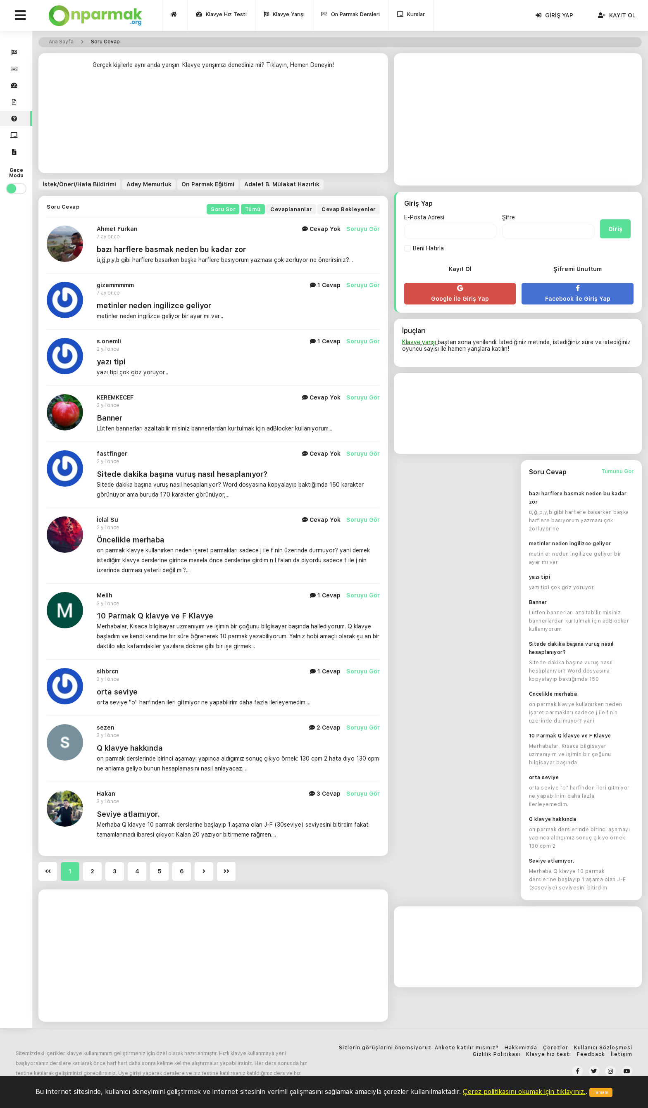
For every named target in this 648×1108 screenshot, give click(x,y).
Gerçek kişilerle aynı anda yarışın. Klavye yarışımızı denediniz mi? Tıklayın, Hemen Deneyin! (213, 65)
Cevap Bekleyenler (349, 209)
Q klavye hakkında (553, 819)
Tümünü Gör (617, 471)
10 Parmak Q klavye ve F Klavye (570, 736)
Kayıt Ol (617, 15)
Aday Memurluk (148, 184)
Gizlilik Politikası (496, 1054)
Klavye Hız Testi (221, 16)
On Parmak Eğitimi (207, 184)
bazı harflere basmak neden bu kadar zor (171, 249)
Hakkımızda (521, 1048)
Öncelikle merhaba (130, 539)
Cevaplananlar (291, 209)
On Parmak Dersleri (351, 16)
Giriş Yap (554, 15)
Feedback (591, 1054)
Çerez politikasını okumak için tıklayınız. (524, 1092)
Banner (109, 418)
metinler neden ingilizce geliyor (154, 305)
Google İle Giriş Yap (460, 293)
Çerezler (555, 1048)
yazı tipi (111, 361)
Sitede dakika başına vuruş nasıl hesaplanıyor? (182, 473)
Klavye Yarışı (284, 16)
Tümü (253, 209)
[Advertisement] (213, 123)
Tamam (600, 1092)
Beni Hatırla (424, 248)
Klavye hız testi (548, 1054)
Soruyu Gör (363, 229)
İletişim (621, 1054)
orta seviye (544, 777)
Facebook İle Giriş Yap (577, 293)
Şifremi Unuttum (577, 269)
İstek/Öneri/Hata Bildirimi (79, 184)
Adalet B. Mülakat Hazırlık (281, 184)
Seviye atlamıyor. (551, 861)
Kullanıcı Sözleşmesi (603, 1048)
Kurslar (411, 16)
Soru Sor (223, 209)
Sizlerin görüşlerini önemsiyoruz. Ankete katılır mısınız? (419, 1048)
